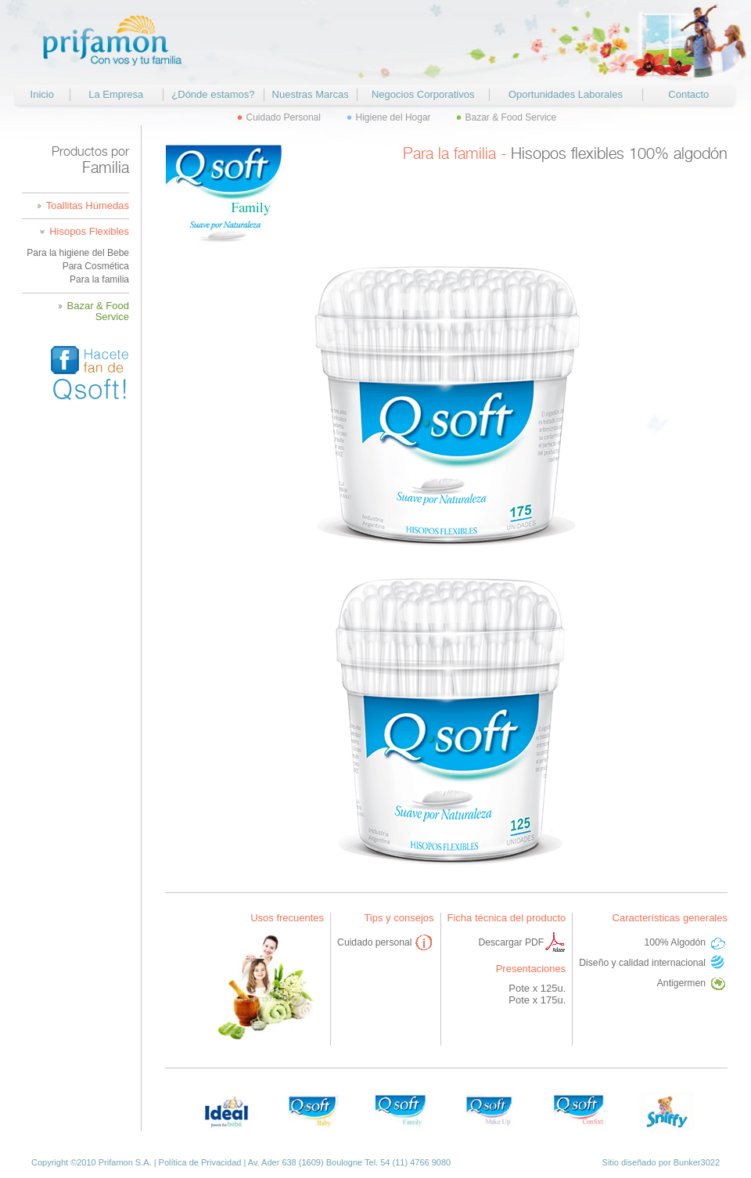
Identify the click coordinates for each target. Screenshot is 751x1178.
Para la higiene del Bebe (78, 252)
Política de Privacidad (200, 1162)
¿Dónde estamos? (212, 94)
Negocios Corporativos (423, 94)
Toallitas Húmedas (87, 205)
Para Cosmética (96, 266)
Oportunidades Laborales (565, 94)
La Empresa (115, 94)
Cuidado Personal (283, 117)
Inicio (42, 94)
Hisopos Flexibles (89, 231)
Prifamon (114, 41)
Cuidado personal (374, 942)
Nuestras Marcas (310, 94)
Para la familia (99, 279)
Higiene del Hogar (393, 117)
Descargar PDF (511, 942)
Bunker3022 (697, 1162)
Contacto (688, 94)
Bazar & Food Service (511, 117)
